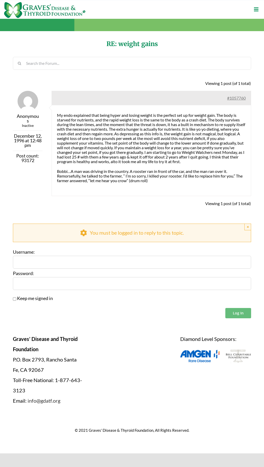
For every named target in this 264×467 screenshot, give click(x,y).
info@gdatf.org (44, 401)
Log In (238, 313)
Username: (24, 252)
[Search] (19, 63)
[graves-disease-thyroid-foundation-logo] (44, 4)
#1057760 (236, 97)
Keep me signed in (35, 298)
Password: (23, 273)
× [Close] (248, 227)
